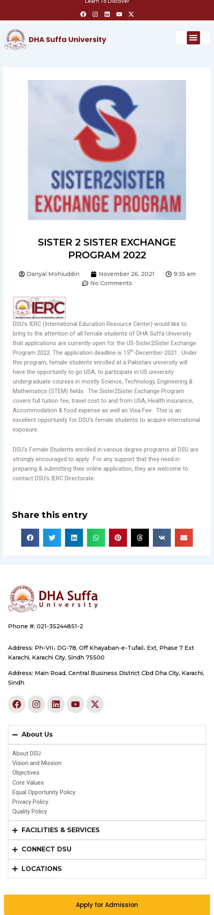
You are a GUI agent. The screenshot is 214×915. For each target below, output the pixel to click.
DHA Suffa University (67, 39)
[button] (193, 37)
